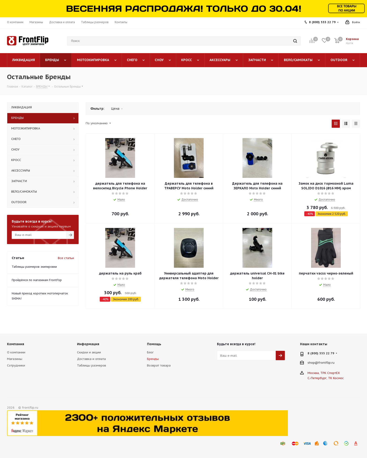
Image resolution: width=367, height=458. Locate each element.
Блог (150, 352)
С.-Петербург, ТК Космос (326, 378)
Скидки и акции (89, 352)
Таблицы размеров (91, 365)
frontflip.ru (326, 363)
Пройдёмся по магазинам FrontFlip (37, 280)
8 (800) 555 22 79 (322, 22)
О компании (16, 352)
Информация (88, 344)
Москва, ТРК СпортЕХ (324, 373)
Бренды (153, 359)
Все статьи (66, 258)
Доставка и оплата (91, 359)
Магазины (14, 359)
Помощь (154, 344)
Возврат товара (159, 365)
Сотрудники (16, 365)
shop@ (313, 363)
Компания (15, 344)
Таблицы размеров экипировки (34, 266)
